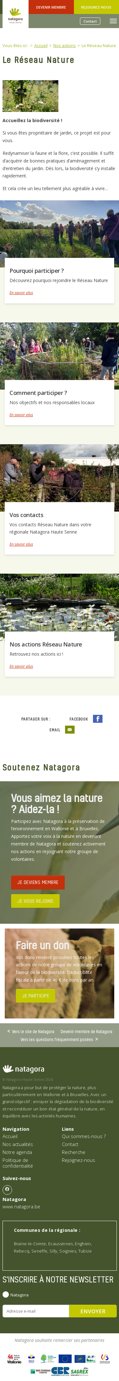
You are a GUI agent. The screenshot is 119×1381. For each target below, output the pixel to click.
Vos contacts (26, 515)
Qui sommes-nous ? (84, 1136)
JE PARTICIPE (35, 995)
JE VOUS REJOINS (35, 901)
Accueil (10, 1136)
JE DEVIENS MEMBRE (38, 882)
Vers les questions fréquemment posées (57, 1039)
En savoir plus (21, 292)
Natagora (19, 1295)
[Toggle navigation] (113, 21)
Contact (90, 21)
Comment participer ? (38, 393)
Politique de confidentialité (18, 1163)
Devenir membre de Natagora (86, 1031)
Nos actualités (18, 1144)
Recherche (73, 1152)
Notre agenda (17, 1152)
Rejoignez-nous (96, 7)
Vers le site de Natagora (33, 1031)
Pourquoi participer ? (37, 270)
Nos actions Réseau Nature (46, 644)
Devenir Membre (51, 7)
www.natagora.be (21, 1206)
